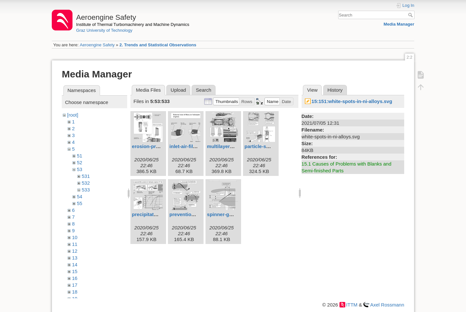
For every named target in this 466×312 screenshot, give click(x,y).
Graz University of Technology (104, 30)
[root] (72, 115)
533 (86, 189)
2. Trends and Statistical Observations (157, 44)
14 (75, 264)
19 (75, 298)
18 (75, 292)
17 (75, 285)
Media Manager (398, 24)
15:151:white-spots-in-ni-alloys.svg (352, 101)
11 (75, 244)
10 (75, 237)
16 (75, 278)
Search (411, 15)
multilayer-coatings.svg (234, 146)
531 (86, 176)
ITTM (352, 304)
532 (86, 183)
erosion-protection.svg (158, 146)
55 (80, 203)
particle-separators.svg (271, 146)
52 (80, 162)
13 (75, 257)
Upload (178, 90)
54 (80, 196)
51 (80, 155)
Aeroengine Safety (97, 44)
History (335, 90)
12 (75, 251)
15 (75, 271)
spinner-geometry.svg (232, 214)
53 (80, 169)
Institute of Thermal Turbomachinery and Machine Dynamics (132, 24)
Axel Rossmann (387, 304)
